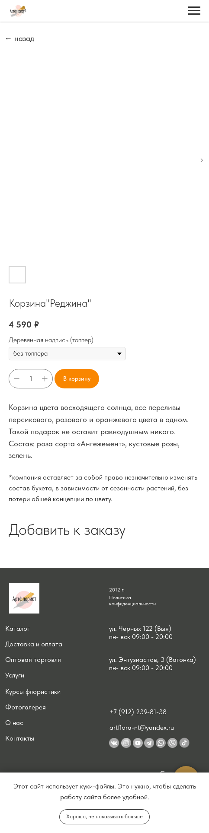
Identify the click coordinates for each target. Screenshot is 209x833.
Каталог (17, 628)
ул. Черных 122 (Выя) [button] (140, 628)
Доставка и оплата (33, 644)
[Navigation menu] (194, 10)
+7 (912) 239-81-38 (138, 712)
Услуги (14, 675)
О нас (14, 723)
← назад (19, 38)
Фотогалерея (25, 707)
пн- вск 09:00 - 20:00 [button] (141, 637)
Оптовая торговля (33, 659)
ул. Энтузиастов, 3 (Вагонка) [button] (152, 659)
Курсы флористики (33, 691)
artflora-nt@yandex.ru (141, 727)
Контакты (19, 738)
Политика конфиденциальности (132, 601)
